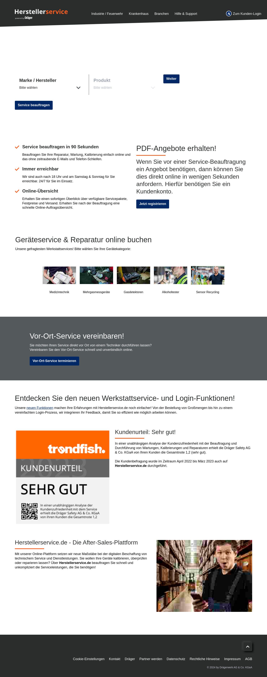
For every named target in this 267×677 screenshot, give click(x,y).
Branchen (161, 14)
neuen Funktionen (40, 408)
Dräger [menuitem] (130, 659)
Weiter (171, 79)
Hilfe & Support (186, 14)
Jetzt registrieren (152, 204)
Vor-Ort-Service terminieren (54, 361)
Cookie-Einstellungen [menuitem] (89, 659)
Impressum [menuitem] (232, 659)
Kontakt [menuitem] (114, 659)
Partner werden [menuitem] (150, 659)
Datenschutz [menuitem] (176, 659)
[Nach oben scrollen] (247, 646)
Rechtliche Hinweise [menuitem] (205, 659)
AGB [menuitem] (248, 659)
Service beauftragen (34, 105)
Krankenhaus (139, 14)
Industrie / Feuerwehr (107, 14)
